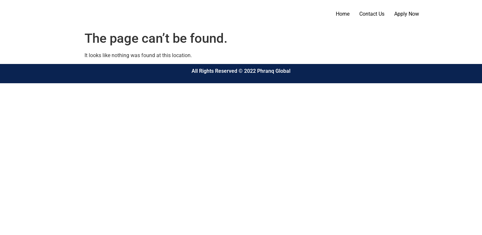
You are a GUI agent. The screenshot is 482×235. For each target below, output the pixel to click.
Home (343, 14)
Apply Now (406, 14)
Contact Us (371, 14)
